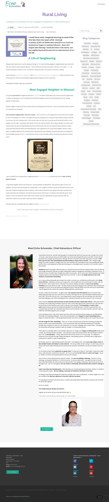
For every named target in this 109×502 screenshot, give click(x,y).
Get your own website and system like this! (17, 496)
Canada (84, 67)
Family (83, 91)
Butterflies (85, 64)
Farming (83, 94)
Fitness (98, 94)
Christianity (94, 70)
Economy (86, 82)
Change (86, 70)
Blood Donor (95, 55)
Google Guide (95, 112)
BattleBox (86, 55)
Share (11, 27)
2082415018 (13, 464)
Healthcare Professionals (91, 124)
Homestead (18, 32)
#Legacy (95, 43)
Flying (85, 97)
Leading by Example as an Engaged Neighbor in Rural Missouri (38, 22)
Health (91, 121)
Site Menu (101, 4)
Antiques (94, 52)
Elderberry (95, 82)
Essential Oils (96, 85)
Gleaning (86, 112)
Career (98, 67)
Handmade (96, 118)
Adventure (85, 46)
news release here (43, 204)
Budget (91, 61)
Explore (92, 88)
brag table (36, 95)
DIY (83, 79)
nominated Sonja (44, 176)
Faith (98, 88)
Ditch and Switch (95, 76)
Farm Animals (97, 91)
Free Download (87, 103)
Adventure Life (95, 46)
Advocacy (86, 49)
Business (99, 61)
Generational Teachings (88, 109)
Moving (25, 32)
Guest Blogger (86, 118)
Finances (91, 94)
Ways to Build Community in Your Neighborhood (46, 75)
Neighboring (32, 32)
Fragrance (95, 100)
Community (85, 73)
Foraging (87, 100)
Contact (46, 429)
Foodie (97, 97)
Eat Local (97, 79)
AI (91, 49)
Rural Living (40, 32)
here (68, 67)
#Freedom (87, 43)
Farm (88, 91)
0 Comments (51, 32)
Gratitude (87, 115)
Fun (94, 106)
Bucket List (83, 61)
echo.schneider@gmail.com (17, 466)
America (96, 49)
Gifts (99, 109)
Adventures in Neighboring (23, 75)
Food (90, 97)
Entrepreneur (85, 85)
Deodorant (84, 76)
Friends (11, 32)
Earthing (89, 79)
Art (100, 52)
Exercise (85, 88)
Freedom (97, 103)
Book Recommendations (91, 58)
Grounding (95, 115)
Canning (91, 67)
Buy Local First (95, 64)
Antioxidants (85, 52)
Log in (100, 497)
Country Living (95, 73)
